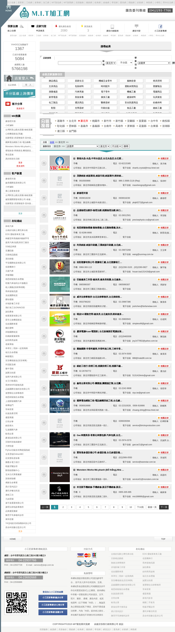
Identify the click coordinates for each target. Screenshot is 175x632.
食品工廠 (131, 108)
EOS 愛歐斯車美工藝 (152, 554)
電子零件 (105, 91)
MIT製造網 (56, 2)
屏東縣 (131, 125)
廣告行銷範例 (112, 31)
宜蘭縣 (131, 120)
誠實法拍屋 (148, 580)
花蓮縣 (142, 125)
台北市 (72, 120)
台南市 (107, 125)
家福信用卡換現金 (119, 607)
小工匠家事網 (160, 31)
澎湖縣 (166, 125)
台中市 (154, 120)
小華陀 (158, 2)
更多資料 (20, 166)
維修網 (106, 2)
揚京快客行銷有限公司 (107, 624)
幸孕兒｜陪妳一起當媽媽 (122, 576)
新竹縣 (119, 120)
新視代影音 (148, 598)
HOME (13, 539)
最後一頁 (152, 507)
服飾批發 (131, 81)
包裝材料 (79, 86)
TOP (163, 539)
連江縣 (61, 131)
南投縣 (166, 120)
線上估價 (18, 28)
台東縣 (154, 125)
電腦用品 (157, 91)
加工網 (46, 2)
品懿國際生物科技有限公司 (123, 585)
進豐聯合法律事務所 (152, 585)
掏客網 (149, 2)
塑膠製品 (157, 86)
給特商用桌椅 (149, 571)
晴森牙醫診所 (149, 607)
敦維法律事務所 (118, 563)
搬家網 (89, 2)
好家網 (140, 2)
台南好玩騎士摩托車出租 (122, 554)
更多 (20, 162)
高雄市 (119, 125)
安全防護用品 (131, 102)
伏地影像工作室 (118, 567)
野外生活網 (168, 2)
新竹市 (107, 120)
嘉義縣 (96, 125)
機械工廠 (131, 91)
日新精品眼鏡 (117, 558)
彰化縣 (61, 125)
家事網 (38, 2)
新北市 (84, 120)
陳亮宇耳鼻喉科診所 (120, 616)
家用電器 (53, 97)
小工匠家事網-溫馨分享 (52, 612)
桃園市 (96, 120)
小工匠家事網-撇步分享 (52, 597)
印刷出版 (105, 108)
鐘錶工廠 (157, 108)
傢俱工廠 (105, 97)
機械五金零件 (105, 81)
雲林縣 (72, 125)
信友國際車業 (117, 571)
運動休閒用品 (131, 86)
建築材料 (131, 97)
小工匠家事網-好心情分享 (52, 605)
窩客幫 (21, 2)
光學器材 (79, 108)
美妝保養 (79, 97)
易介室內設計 (117, 611)
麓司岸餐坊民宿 (150, 611)
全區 (52, 142)
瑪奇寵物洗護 (149, 563)
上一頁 (45, 507)
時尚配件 (105, 86)
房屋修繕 (63, 629)
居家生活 (79, 81)
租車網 (98, 2)
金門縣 (72, 131)
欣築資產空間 (117, 593)
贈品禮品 (53, 81)
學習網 (115, 2)
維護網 (53, 629)
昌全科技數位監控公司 (153, 616)
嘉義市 (84, 125)
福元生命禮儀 (149, 576)
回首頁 (13, 13)
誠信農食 (147, 567)
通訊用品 (79, 102)
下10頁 (140, 507)
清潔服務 (80, 2)
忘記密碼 (12, 85)
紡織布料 (157, 102)
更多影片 (20, 108)
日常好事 (115, 598)
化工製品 (53, 102)
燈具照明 (157, 81)
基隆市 (61, 120)
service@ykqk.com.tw (44, 565)
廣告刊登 (136, 31)
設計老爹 (11, 2)
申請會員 (44, 28)
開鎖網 (132, 2)
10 (131, 507)
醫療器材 (105, 102)
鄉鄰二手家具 (149, 602)
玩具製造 (157, 97)
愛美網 (123, 2)
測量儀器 (53, 91)
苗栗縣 (142, 120)
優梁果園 (147, 593)
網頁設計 (107, 629)
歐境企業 (115, 602)
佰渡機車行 (148, 558)
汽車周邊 (79, 91)
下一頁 (164, 507)
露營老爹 (13, 35)
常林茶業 (147, 589)
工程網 (29, 2)
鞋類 (53, 108)
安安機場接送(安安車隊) (122, 580)
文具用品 (53, 86)
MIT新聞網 (68, 2)
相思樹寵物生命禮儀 (120, 589)
